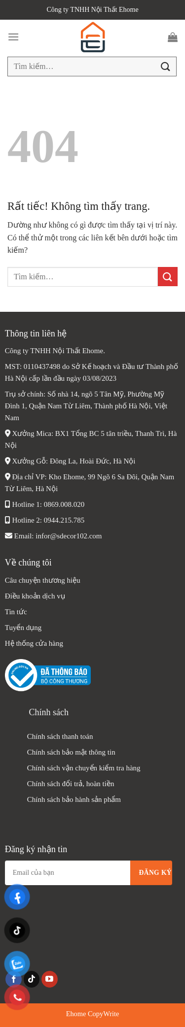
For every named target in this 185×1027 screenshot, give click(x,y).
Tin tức (16, 612)
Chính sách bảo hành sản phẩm (74, 799)
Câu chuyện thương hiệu (42, 580)
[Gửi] (166, 66)
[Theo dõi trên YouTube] (49, 979)
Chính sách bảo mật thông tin (71, 752)
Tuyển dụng (23, 627)
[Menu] (13, 37)
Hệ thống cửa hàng (35, 643)
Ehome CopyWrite (92, 1014)
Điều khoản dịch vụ (35, 596)
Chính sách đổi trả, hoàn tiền (70, 784)
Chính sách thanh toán (60, 736)
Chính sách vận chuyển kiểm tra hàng (84, 768)
